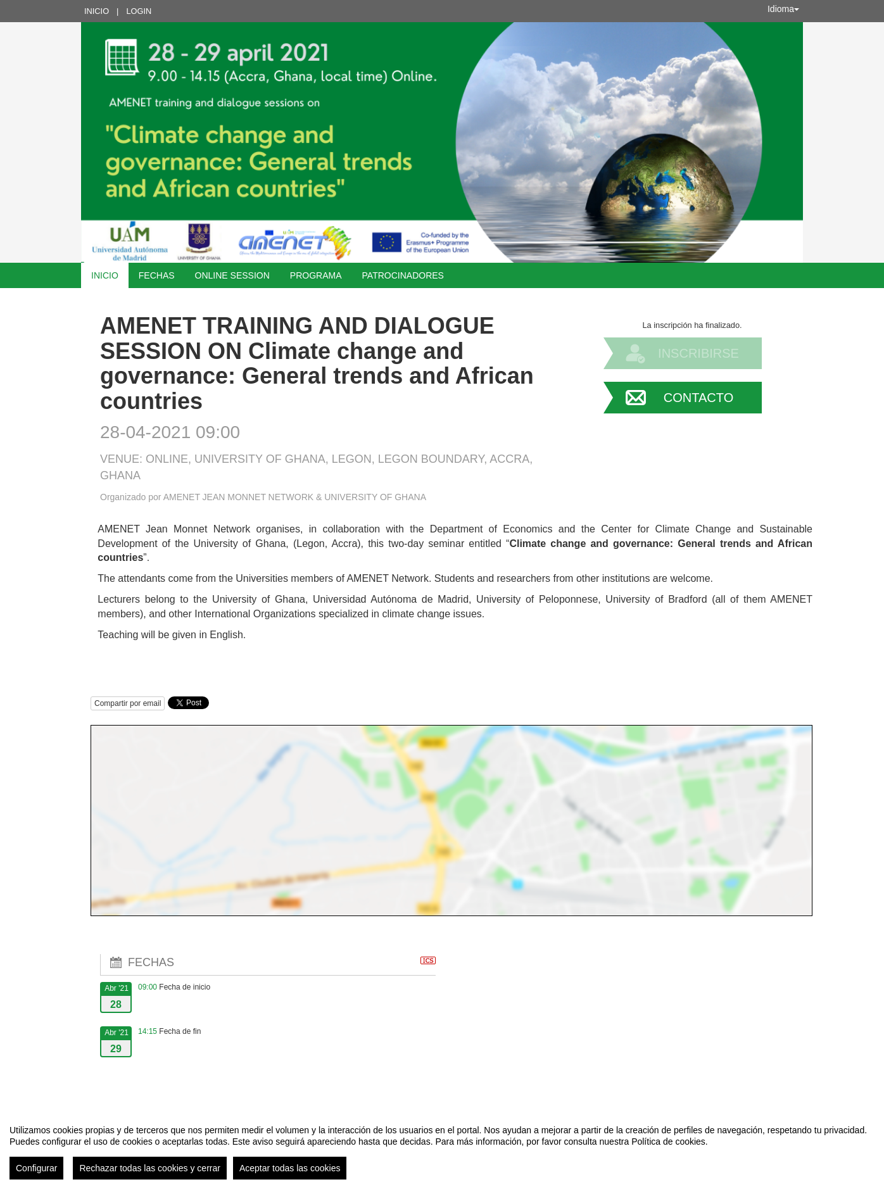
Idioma (783, 9)
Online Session (232, 275)
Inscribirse (698, 353)
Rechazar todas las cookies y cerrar (149, 1168)
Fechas (157, 275)
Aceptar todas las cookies (290, 1168)
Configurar (36, 1168)
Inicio (96, 11)
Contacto (698, 398)
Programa (316, 275)
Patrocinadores (403, 275)
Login (138, 11)
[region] (442, 1147)
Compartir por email (127, 703)
